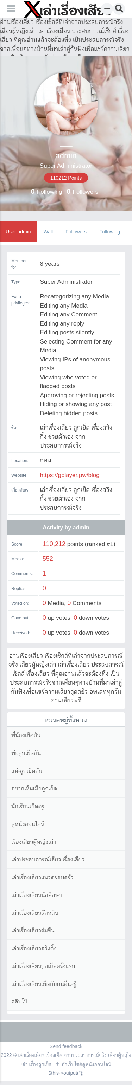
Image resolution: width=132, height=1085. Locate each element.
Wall (48, 232)
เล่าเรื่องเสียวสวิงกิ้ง (34, 948)
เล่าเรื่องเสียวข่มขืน (33, 930)
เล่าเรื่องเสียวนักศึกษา (36, 895)
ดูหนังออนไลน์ (27, 824)
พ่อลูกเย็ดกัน (26, 753)
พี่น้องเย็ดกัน (25, 735)
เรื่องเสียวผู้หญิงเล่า (33, 842)
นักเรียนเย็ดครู (28, 806)
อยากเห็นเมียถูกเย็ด (34, 788)
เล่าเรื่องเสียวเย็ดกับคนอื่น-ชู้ (43, 984)
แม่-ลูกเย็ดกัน (26, 771)
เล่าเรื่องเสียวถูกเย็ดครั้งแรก (43, 966)
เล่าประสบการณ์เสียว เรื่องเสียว (47, 859)
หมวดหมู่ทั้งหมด (66, 720)
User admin (18, 232)
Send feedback (66, 1046)
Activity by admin (66, 528)
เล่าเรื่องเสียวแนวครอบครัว (42, 877)
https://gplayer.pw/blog (69, 475)
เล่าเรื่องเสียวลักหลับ (34, 913)
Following (109, 232)
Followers (76, 232)
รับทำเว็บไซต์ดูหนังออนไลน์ (84, 1064)
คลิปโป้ (19, 1001)
